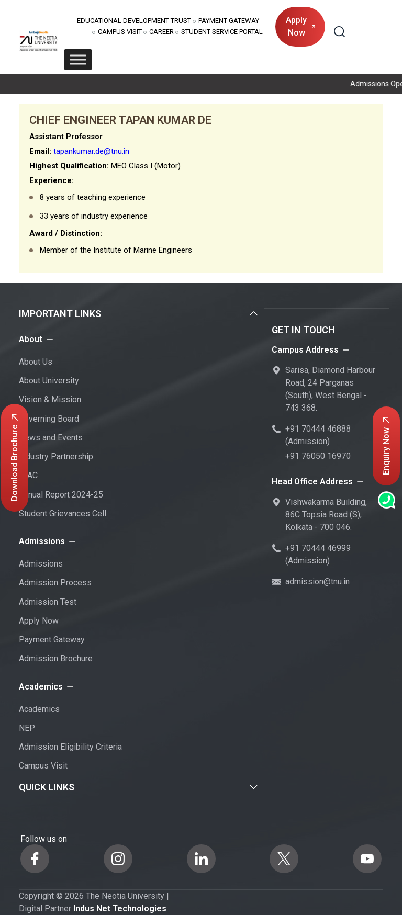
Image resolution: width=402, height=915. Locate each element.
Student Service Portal (222, 32)
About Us (35, 362)
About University (49, 381)
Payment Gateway (228, 21)
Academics (39, 709)
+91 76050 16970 (318, 456)
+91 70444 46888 (318, 429)
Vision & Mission (50, 399)
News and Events (51, 438)
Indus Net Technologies (119, 908)
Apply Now (300, 26)
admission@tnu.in (317, 581)
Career (161, 32)
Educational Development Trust (134, 21)
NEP (27, 728)
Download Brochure (14, 457)
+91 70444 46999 (318, 548)
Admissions (41, 564)
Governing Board (49, 419)
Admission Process (55, 583)
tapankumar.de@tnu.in (91, 151)
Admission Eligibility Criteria (70, 747)
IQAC (28, 475)
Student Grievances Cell (62, 513)
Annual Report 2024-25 (61, 495)
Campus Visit (120, 32)
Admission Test (47, 602)
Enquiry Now (386, 446)
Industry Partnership (56, 456)
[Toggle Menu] (78, 59)
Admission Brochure (56, 658)
